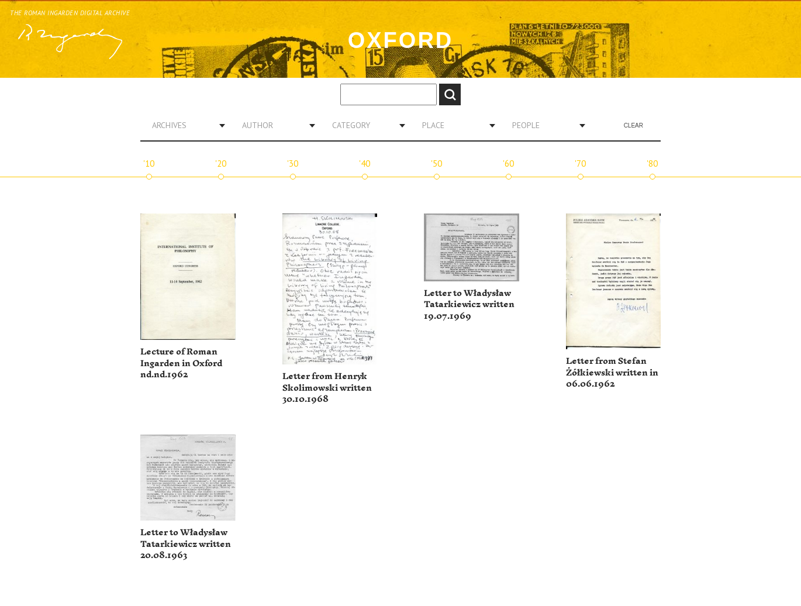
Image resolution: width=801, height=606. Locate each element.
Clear (633, 125)
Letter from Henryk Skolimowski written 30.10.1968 (327, 387)
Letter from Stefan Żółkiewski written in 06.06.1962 (612, 372)
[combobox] (184, 125)
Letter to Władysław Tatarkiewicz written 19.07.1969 (469, 304)
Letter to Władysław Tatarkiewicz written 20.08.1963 (185, 544)
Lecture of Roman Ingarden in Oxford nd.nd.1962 (181, 363)
